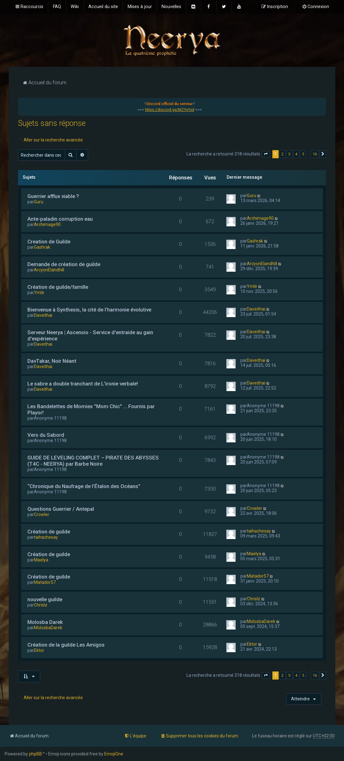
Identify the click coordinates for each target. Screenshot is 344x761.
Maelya (41, 559)
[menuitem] (57, 6)
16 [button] (315, 154)
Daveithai (43, 315)
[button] (266, 154)
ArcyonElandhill (49, 269)
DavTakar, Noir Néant (51, 361)
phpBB (35, 753)
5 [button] (303, 154)
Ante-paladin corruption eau (60, 219)
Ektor (39, 650)
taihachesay (46, 537)
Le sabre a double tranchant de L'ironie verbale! (82, 383)
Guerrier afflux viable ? (53, 196)
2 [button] (282, 154)
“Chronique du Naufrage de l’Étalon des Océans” (83, 486)
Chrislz (40, 604)
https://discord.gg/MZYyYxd (169, 110)
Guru (38, 201)
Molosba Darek (45, 622)
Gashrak (42, 247)
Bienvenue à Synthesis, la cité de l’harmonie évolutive (89, 310)
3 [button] (289, 154)
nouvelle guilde (44, 599)
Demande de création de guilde (63, 264)
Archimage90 (47, 224)
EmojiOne (113, 753)
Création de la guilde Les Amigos (66, 645)
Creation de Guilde (48, 241)
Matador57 (45, 582)
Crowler (41, 514)
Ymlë (39, 292)
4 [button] (296, 154)
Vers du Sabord (45, 435)
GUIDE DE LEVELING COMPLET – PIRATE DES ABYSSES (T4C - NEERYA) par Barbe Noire (93, 460)
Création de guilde (48, 531)
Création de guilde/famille (57, 287)
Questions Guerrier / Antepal (60, 509)
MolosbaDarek (48, 627)
